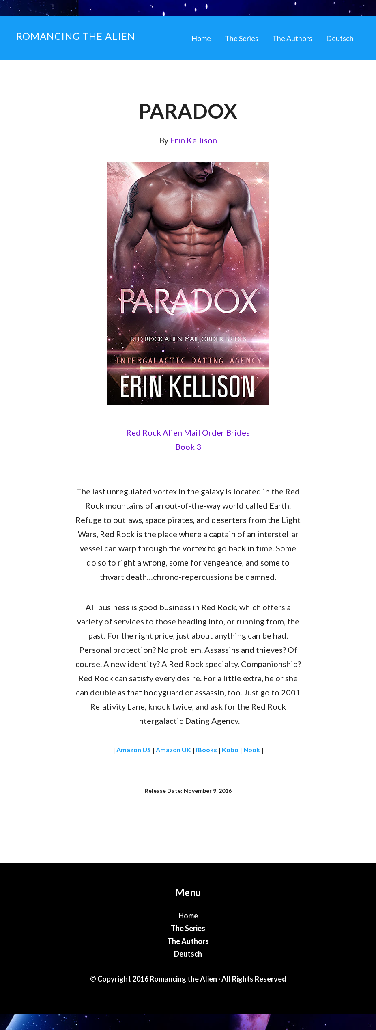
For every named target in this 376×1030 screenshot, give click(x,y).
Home (188, 915)
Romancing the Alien (75, 36)
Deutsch (188, 953)
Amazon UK (173, 750)
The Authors (188, 941)
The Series (188, 928)
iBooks (206, 750)
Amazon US (133, 750)
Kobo (230, 750)
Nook (251, 750)
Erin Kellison (193, 140)
